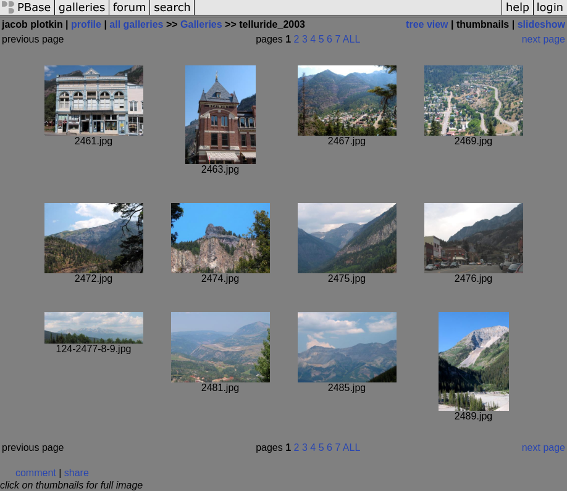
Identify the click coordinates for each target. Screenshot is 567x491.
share (76, 473)
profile (86, 24)
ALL (351, 39)
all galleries (136, 24)
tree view (427, 24)
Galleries (201, 24)
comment (35, 473)
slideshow (541, 24)
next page (543, 39)
